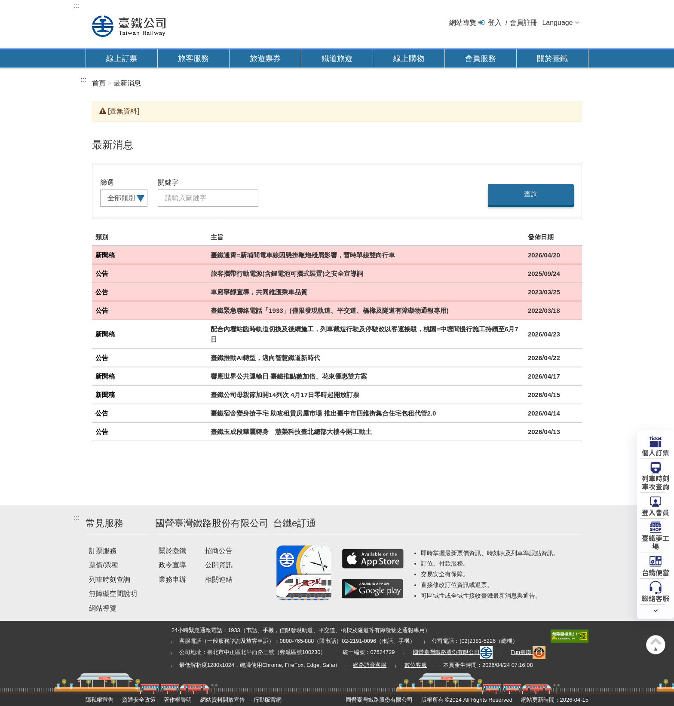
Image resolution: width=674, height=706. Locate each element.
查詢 (531, 194)
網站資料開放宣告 (222, 700)
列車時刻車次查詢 (655, 482)
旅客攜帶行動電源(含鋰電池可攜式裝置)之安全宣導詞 (287, 273)
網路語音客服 (369, 665)
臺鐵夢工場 (655, 541)
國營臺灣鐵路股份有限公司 (453, 652)
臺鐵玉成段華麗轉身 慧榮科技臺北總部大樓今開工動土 (291, 431)
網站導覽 (463, 22)
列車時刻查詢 (109, 579)
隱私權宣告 (99, 700)
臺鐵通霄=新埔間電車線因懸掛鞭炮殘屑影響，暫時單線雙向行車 (303, 255)
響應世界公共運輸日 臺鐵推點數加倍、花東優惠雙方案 (289, 376)
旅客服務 (193, 58)
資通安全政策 (139, 700)
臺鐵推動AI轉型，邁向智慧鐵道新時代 (265, 357)
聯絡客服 (655, 597)
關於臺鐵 (552, 58)
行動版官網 (268, 700)
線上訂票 (121, 58)
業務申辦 (172, 579)
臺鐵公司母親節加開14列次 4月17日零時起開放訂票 (285, 394)
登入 (495, 22)
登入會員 (655, 512)
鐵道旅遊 (337, 58)
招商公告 (219, 550)
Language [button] (557, 22)
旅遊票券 (265, 58)
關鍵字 (168, 182)
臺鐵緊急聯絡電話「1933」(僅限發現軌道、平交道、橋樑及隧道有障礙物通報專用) (329, 310)
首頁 (99, 83)
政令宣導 (172, 564)
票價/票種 (103, 564)
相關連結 (219, 579)
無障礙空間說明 (113, 593)
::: (77, 5)
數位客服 (415, 665)
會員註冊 (523, 22)
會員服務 (480, 58)
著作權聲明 (178, 700)
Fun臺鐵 (528, 652)
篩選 (107, 182)
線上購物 (408, 58)
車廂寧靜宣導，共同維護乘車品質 (259, 292)
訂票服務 (102, 550)
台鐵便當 (655, 572)
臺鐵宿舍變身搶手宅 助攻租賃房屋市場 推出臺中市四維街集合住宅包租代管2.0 (323, 413)
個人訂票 (655, 452)
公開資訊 (219, 564)
